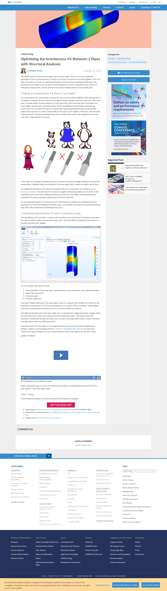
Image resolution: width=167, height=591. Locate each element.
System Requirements (20, 554)
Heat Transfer (44, 513)
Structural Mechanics (138, 62)
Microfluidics (44, 517)
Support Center (116, 542)
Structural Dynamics (103, 512)
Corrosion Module (129, 518)
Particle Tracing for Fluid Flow (50, 524)
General (112, 58)
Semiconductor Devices (48, 495)
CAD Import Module (129, 495)
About (137, 542)
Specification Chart (18, 546)
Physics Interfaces (74, 514)
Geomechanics (101, 498)
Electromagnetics (49, 470)
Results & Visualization (76, 518)
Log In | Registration (83, 445)
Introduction (72, 495)
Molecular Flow (45, 520)
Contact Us (139, 554)
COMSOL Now (17, 502)
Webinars (89, 542)
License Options (17, 550)
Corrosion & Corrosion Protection (19, 484)
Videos (107, 7)
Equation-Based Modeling (77, 481)
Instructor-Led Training (70, 546)
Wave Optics (44, 498)
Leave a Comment (129, 79)
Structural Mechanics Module (47, 417)
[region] (83, 584)
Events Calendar (91, 550)
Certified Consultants (130, 499)
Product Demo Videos (44, 546)
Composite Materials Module (132, 510)
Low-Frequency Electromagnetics (45, 478)
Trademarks (67, 576)
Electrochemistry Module (131, 522)
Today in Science (104, 521)
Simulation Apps (123, 58)
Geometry (71, 485)
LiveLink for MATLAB (103, 483)
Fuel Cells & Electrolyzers (20, 497)
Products (73, 7)
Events (120, 7)
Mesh (70, 502)
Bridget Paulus (36, 70)
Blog (132, 7)
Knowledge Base (117, 550)
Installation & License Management (75, 490)
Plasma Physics (44, 483)
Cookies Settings (103, 585)
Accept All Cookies (151, 585)
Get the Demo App (60, 404)
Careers (138, 546)
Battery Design (16, 473)
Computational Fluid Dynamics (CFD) (46, 508)
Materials (71, 498)
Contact (132, 2)
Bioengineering (127, 491)
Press (137, 550)
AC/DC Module (128, 480)
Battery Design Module (130, 487)
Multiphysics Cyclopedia (70, 562)
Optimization (72, 510)
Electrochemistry (17, 489)
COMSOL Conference (94, 554)
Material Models (102, 502)
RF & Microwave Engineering (49, 491)
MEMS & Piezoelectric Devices (104, 507)
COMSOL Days (91, 546)
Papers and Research (44, 554)
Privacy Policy (54, 576)
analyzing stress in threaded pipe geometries (54, 409)
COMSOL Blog (27, 54)
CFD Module (127, 503)
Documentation (116, 558)
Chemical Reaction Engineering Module (136, 507)
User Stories (41, 550)
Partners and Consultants (120, 554)
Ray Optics (43, 487)
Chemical (16, 470)
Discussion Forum (68, 550)
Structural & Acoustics (118, 62)
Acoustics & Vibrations (104, 494)
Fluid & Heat (45, 504)
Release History (17, 558)
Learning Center (150, 7)
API (69, 473)
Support (122, 2)
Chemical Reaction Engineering (17, 478)
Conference (126, 514)
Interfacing (102, 470)
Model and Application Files (47, 542)
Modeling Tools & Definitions (78, 506)
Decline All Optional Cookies (126, 585)
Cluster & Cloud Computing (78, 477)
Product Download (117, 562)
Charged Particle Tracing (48, 473)
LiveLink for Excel (102, 479)
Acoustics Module (128, 484)
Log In (153, 2)
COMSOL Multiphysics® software (68, 328)
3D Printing (126, 476)
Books (38, 558)
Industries (91, 7)
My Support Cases (117, 546)
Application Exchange (69, 554)
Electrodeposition (17, 493)
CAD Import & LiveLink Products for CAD (104, 474)
